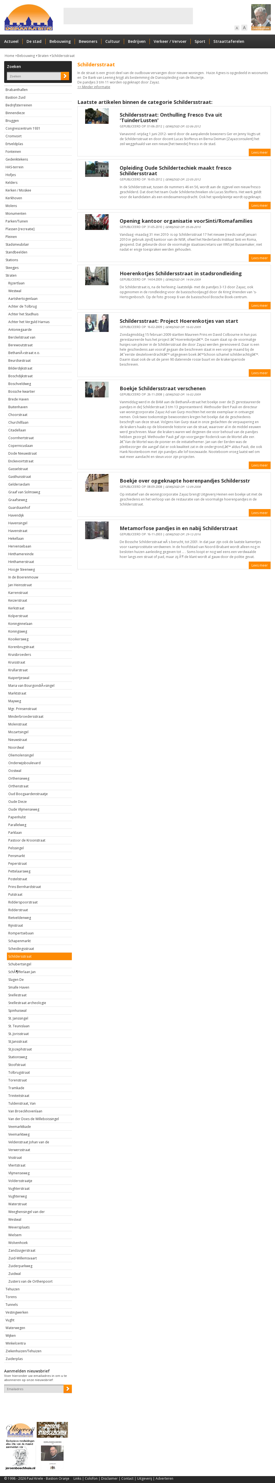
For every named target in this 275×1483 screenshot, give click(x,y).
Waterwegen (15, 1327)
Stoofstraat (17, 1064)
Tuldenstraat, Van (22, 1103)
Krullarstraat (18, 670)
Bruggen (12, 120)
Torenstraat (17, 1080)
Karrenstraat (18, 592)
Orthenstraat (18, 786)
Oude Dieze (17, 801)
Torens (11, 1297)
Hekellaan (16, 538)
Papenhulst (17, 817)
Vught (10, 1320)
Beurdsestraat (19, 360)
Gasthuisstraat (19, 476)
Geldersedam (19, 484)
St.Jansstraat (17, 1041)
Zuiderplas (14, 1358)
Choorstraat (17, 414)
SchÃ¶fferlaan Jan (22, 972)
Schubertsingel (19, 964)
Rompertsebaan (21, 933)
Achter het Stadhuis (23, 314)
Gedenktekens (17, 159)
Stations (12, 260)
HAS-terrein (14, 167)
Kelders (11, 182)
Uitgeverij (144, 1478)
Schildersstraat (63, 55)
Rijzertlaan (16, 283)
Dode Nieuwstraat (22, 453)
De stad (34, 41)
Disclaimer (109, 1478)
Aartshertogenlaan (23, 298)
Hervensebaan (19, 546)
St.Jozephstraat (20, 1049)
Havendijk (16, 515)
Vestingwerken (17, 1312)
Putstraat (15, 894)
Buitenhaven (18, 407)
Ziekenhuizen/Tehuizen (23, 1351)
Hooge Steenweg (21, 569)
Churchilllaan (18, 422)
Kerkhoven (14, 198)
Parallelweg (17, 824)
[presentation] (36, 1402)
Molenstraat (17, 724)
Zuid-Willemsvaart (22, 1258)
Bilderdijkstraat (20, 368)
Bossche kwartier (21, 391)
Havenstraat (17, 530)
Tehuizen (13, 1289)
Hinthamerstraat (21, 561)
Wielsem (15, 1235)
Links (77, 1478)
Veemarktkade (19, 1126)
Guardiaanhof (19, 507)
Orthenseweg (18, 778)
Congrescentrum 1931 (23, 128)
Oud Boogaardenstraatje (28, 794)
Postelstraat (17, 879)
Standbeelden (16, 252)
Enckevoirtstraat (20, 461)
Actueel (11, 41)
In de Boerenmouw (23, 577)
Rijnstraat (15, 925)
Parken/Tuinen (17, 221)
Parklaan (15, 832)
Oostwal (14, 770)
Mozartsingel (18, 732)
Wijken (11, 1335)
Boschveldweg (19, 383)
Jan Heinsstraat (20, 585)
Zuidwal (14, 1273)
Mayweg (14, 701)
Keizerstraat (17, 600)
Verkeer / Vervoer (170, 41)
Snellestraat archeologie (27, 1002)
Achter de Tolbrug (22, 306)
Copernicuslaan (20, 445)
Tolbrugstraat (19, 1072)
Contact (127, 1478)
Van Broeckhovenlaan (25, 1111)
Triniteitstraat (18, 1095)
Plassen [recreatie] (20, 229)
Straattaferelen (228, 41)
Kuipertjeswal (18, 677)
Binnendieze (15, 113)
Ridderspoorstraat (23, 902)
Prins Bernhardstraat (24, 886)
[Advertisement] (128, 16)
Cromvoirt (14, 136)
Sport (200, 41)
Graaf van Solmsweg (24, 492)
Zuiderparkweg (20, 1266)
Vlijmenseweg (19, 1173)
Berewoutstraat (20, 345)
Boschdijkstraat (20, 376)
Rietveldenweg (19, 917)
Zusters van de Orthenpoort (30, 1281)
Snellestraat (17, 995)
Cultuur (112, 41)
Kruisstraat (16, 662)
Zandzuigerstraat (21, 1250)
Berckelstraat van (21, 337)
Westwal (14, 291)
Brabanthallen (17, 89)
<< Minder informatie (93, 87)
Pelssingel (16, 848)
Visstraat (15, 1157)
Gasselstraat (18, 469)
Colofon (91, 1478)
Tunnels (12, 1304)
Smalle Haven (18, 987)
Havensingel (17, 523)
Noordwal (16, 747)
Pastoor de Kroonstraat (26, 840)
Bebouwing (60, 41)
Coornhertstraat (21, 438)
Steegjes (12, 267)
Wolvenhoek (18, 1242)
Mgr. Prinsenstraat (22, 708)
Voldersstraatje (20, 1180)
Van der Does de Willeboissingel (33, 1119)
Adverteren (164, 1478)
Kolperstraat (18, 616)
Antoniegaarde (20, 329)
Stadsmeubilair (17, 244)
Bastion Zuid (15, 97)
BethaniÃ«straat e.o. (24, 352)
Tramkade (16, 1088)
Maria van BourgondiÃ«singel (31, 685)
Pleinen (11, 236)
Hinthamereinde (21, 554)
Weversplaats (19, 1227)
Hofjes (11, 174)
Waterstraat (17, 1204)
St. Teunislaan (19, 1026)
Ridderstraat (18, 910)
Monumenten (16, 213)
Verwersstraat (19, 1149)
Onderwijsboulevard (24, 763)
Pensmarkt (16, 855)
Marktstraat (17, 693)
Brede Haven (18, 399)
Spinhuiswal (17, 1010)
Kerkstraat (16, 608)
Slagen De (16, 979)
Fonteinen (13, 151)
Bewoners (88, 41)
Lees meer (260, 152)
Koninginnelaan (20, 623)
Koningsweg (17, 631)
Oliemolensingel (21, 755)
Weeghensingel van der (26, 1211)
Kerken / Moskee (18, 190)
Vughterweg (17, 1196)
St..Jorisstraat (18, 1033)
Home (9, 55)
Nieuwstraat (17, 739)
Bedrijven (137, 41)
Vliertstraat (16, 1165)
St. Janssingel (18, 1018)
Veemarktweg (19, 1134)
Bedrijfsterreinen (19, 105)
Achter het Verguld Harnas (28, 321)
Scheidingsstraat (21, 948)
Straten (43, 55)
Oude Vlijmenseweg (23, 809)
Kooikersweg (18, 639)
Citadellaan (17, 430)
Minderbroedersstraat (25, 716)
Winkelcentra (16, 1343)
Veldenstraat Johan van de (28, 1142)
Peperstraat (17, 863)
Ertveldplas (14, 144)
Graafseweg (17, 499)
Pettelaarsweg (19, 871)
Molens (11, 205)
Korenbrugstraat (21, 646)
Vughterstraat (19, 1188)
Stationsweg (17, 1057)
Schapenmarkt (19, 941)
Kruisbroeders (19, 654)
